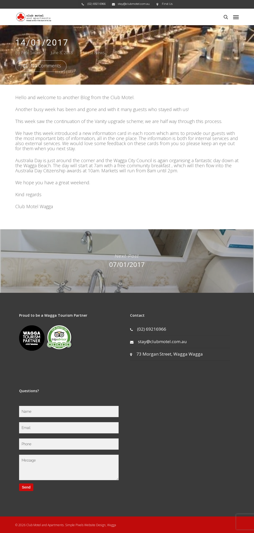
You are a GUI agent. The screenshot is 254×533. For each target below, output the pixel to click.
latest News (94, 52)
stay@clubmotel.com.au (158, 341)
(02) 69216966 (148, 329)
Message (69, 467)
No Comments (41, 66)
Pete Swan (30, 52)
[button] (236, 17)
